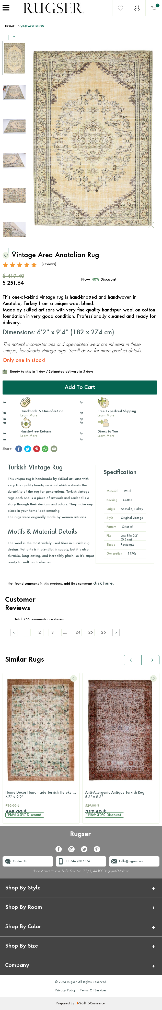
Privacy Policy (65, 990)
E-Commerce (96, 1003)
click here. (103, 583)
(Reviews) (49, 264)
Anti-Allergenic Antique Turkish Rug (121, 795)
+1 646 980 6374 (78, 861)
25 (90, 633)
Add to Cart (80, 387)
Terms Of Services (93, 990)
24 (78, 633)
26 (103, 633)
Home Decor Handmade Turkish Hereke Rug (42, 795)
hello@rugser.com (131, 861)
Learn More (28, 415)
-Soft (82, 1003)
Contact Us (20, 861)
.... (65, 633)
